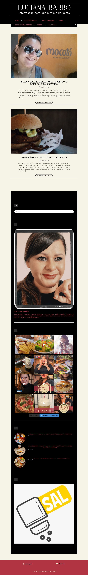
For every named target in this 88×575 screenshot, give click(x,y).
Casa (61, 20)
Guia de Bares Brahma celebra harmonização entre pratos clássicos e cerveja (50, 446)
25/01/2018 (44, 87)
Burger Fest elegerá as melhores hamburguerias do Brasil (50, 434)
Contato (53, 25)
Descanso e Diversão (23, 25)
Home (17, 20)
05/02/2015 (44, 161)
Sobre (40, 25)
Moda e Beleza (48, 20)
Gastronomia (31, 20)
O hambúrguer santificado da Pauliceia (44, 157)
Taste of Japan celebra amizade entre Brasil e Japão (50, 458)
